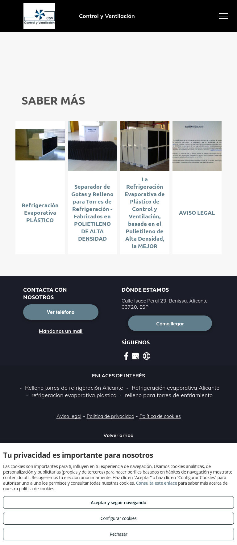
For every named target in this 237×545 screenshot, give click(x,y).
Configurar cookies (119, 518)
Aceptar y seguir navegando (118, 502)
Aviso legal (68, 416)
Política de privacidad (110, 416)
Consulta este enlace (156, 483)
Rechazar (118, 534)
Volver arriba (118, 435)
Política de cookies (160, 416)
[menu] (223, 16)
